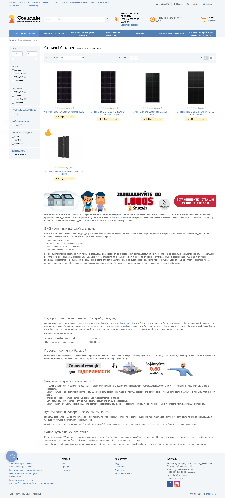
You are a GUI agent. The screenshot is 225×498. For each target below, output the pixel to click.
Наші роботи (24, 2)
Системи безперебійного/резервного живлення (31, 483)
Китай (16, 125)
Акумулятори (15, 477)
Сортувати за (52, 58)
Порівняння (120, 470)
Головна (12, 40)
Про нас (12, 2)
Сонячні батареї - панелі (20, 463)
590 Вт (17, 144)
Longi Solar (19, 74)
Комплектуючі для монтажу (22, 480)
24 (15, 114)
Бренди (45, 2)
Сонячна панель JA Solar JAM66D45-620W (64, 112)
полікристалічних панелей (121, 323)
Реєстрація (120, 467)
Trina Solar (18, 81)
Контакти (36, 2)
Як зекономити (103, 2)
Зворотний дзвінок (129, 25)
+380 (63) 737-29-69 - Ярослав (130, 14)
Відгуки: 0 (70, 108)
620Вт (17, 140)
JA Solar (17, 70)
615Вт (17, 136)
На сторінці (123, 58)
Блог (92, 2)
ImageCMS (211, 494)
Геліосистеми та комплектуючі (23, 473)
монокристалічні (120, 217)
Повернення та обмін (78, 2)
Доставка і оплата (59, 2)
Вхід (117, 463)
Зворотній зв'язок (175, 478)
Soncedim (48, 444)
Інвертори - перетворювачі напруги (25, 470)
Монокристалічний (22, 155)
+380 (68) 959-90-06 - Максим (130, 20)
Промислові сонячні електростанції (24, 6)
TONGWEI (18, 77)
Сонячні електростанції (20, 467)
